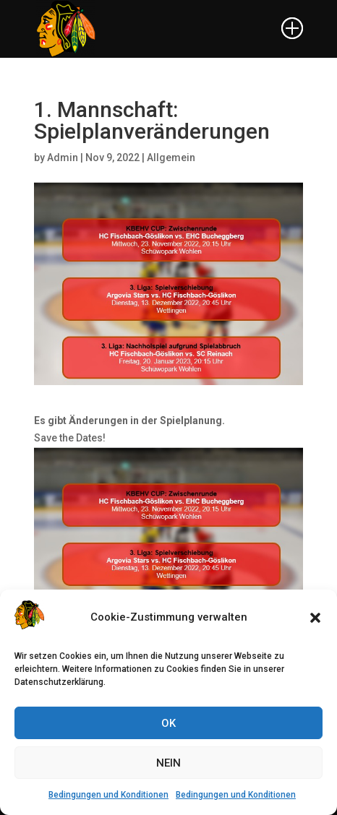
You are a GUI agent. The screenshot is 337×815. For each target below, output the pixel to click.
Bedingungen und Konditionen (108, 795)
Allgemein (171, 157)
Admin (62, 157)
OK (168, 723)
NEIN (168, 762)
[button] (315, 618)
